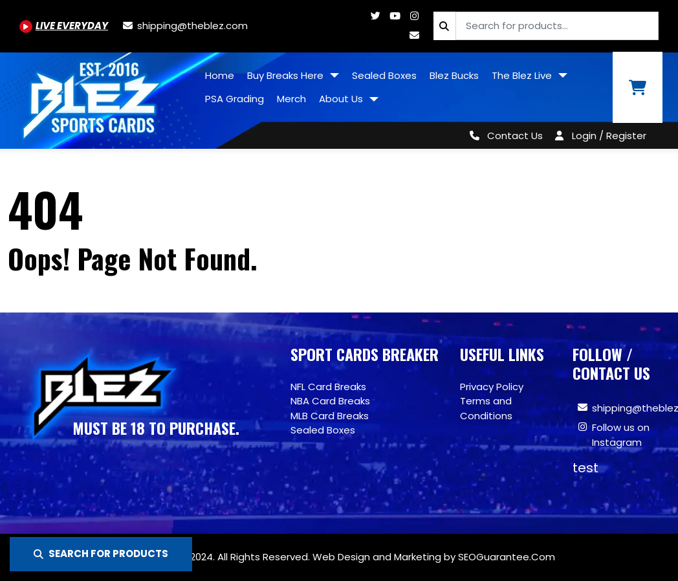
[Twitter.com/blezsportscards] (375, 16)
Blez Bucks (454, 75)
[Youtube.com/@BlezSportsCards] (63, 25)
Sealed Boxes (384, 75)
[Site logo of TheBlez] (99, 96)
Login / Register (609, 135)
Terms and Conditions (486, 408)
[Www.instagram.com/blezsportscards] (414, 16)
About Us (342, 98)
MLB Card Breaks (329, 415)
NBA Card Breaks (330, 401)
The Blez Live (523, 75)
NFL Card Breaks (328, 386)
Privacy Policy (491, 386)
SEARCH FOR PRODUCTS (101, 553)
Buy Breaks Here (286, 75)
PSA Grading (234, 98)
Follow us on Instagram (621, 435)
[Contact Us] (504, 135)
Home (219, 75)
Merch (291, 98)
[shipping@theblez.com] (184, 25)
